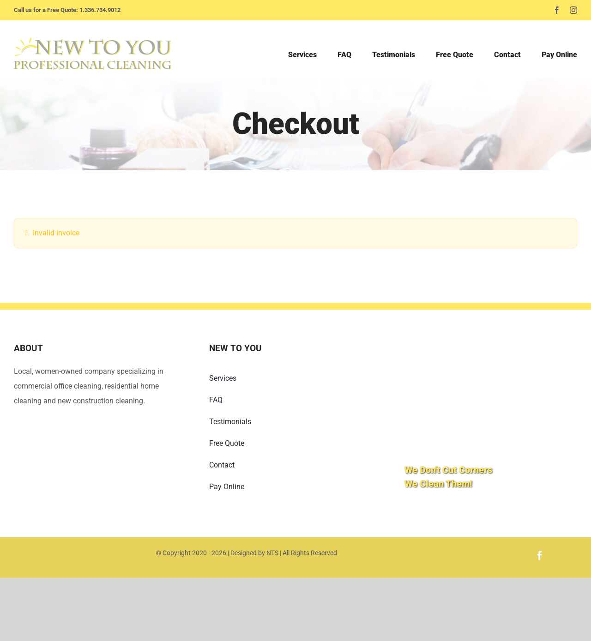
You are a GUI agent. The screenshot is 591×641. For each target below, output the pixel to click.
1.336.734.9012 (100, 9)
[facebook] (557, 10)
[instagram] (573, 10)
